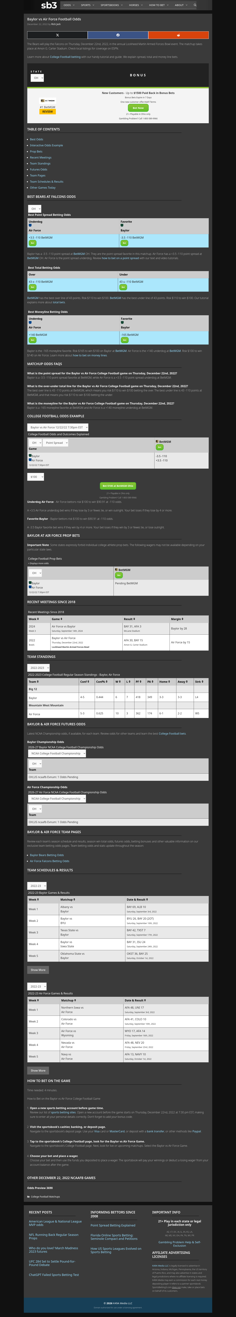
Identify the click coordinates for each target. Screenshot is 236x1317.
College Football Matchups (45, 1196)
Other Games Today (42, 187)
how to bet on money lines (90, 355)
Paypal (196, 1131)
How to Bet (160, 5)
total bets (59, 302)
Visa (97, 1131)
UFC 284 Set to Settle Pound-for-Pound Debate (52, 1263)
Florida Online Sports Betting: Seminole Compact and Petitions (114, 1237)
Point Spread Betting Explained (113, 1225)
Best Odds (36, 139)
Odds (71, 5)
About (182, 5)
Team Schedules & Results (46, 181)
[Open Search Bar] (193, 5)
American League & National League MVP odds (55, 1223)
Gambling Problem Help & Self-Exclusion (179, 1244)
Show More (38, 970)
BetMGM (79, 254)
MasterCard (117, 1131)
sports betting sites (63, 1112)
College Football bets (172, 733)
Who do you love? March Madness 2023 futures (53, 1250)
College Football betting (65, 57)
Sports (89, 5)
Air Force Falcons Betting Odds (49, 861)
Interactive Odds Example (46, 145)
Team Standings (40, 163)
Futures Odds (38, 169)
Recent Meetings (40, 157)
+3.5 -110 (162, 460)
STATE (36, 71)
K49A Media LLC (160, 1265)
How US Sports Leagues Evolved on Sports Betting (116, 1250)
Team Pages (37, 175)
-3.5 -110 (161, 456)
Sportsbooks (113, 5)
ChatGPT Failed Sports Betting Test (54, 1275)
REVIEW (47, 111)
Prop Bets (36, 151)
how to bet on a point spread (120, 258)
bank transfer (155, 1131)
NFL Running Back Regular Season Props (53, 1236)
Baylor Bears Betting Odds (47, 855)
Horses (137, 5)
